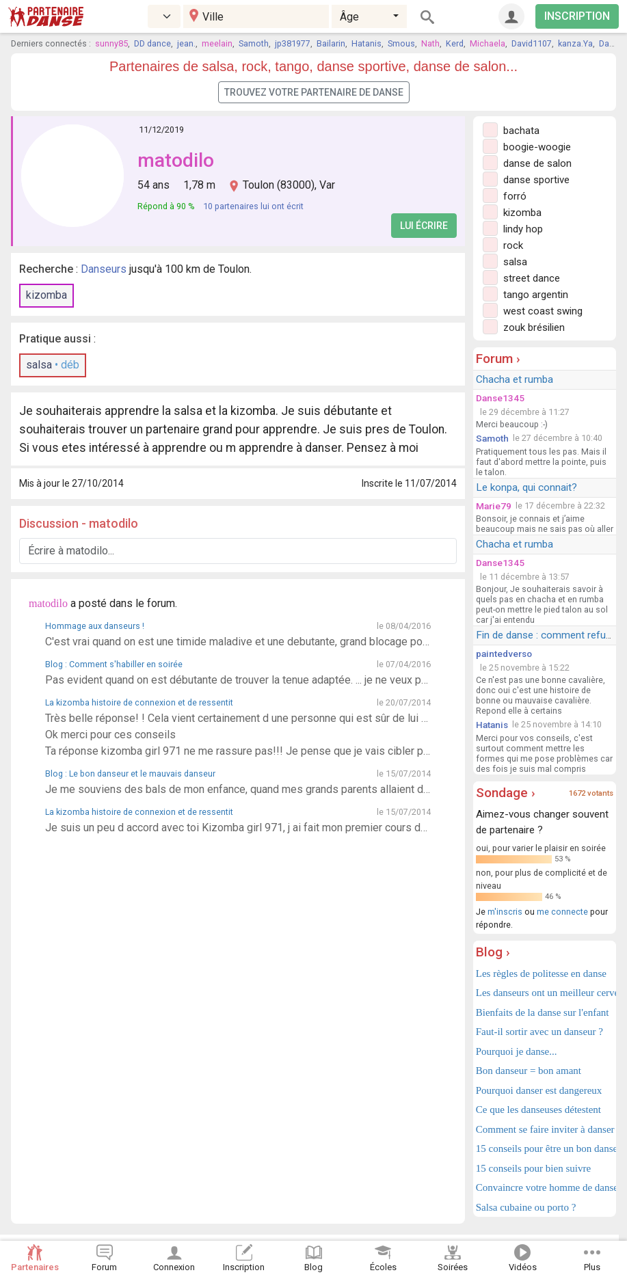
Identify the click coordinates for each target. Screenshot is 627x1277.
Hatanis (366, 43)
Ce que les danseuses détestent (538, 1109)
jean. (186, 43)
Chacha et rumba (514, 379)
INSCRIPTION (577, 16)
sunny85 (111, 43)
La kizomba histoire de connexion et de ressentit (139, 702)
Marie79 (493, 505)
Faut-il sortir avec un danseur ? (539, 1031)
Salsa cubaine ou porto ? (526, 1207)
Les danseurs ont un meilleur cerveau (544, 992)
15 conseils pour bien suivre (533, 1168)
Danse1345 (500, 397)
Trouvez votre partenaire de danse (313, 92)
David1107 (531, 43)
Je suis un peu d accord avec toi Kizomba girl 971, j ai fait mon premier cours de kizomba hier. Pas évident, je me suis (238, 827)
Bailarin (331, 43)
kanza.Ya (575, 43)
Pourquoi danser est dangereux (539, 1090)
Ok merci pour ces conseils (110, 734)
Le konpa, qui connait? (526, 487)
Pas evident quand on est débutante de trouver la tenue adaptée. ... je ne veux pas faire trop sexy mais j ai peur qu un (238, 679)
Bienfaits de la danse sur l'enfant (542, 1012)
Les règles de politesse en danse (541, 973)
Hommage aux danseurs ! (94, 626)
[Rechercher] (427, 16)
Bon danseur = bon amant (528, 1070)
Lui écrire (424, 225)
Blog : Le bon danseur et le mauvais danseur (130, 773)
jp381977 (292, 43)
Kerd (455, 43)
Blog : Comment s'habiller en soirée (114, 664)
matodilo (175, 160)
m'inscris (505, 911)
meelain (217, 43)
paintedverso (504, 653)
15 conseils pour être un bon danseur (544, 1148)
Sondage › (505, 793)
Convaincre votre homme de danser (544, 1187)
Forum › (498, 358)
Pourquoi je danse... (516, 1051)
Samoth (254, 43)
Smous (401, 43)
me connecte (562, 911)
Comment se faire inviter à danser (544, 1129)
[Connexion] (511, 16)
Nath (430, 43)
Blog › (493, 952)
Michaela (487, 43)
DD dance (152, 43)
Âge (349, 16)
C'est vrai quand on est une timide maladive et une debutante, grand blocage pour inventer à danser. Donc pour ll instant (238, 641)
